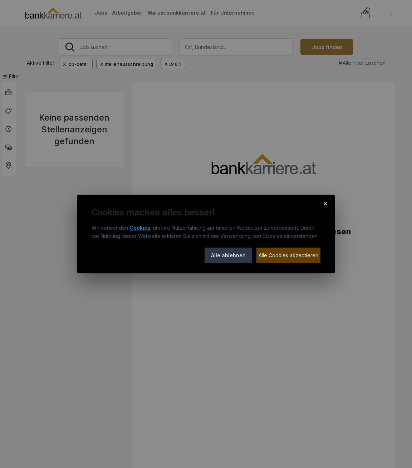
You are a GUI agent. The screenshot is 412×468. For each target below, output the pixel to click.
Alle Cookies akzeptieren (288, 255)
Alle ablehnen (228, 255)
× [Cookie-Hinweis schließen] (325, 203)
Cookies (139, 228)
